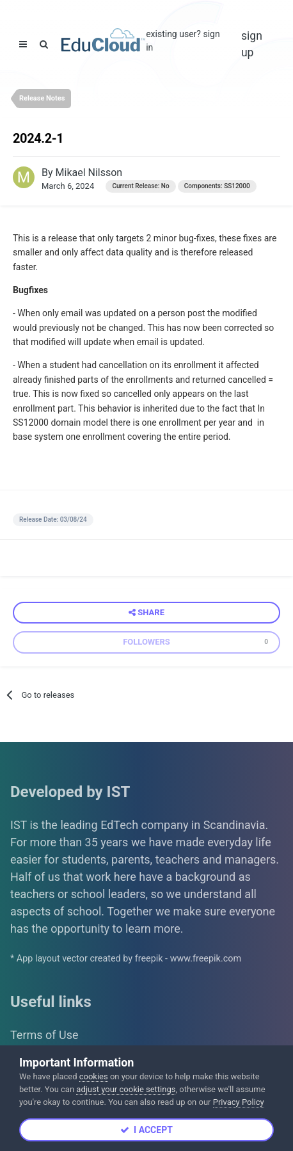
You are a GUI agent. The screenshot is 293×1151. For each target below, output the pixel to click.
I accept (146, 1130)
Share (146, 612)
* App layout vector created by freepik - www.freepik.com (125, 958)
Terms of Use (44, 1035)
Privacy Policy (238, 1102)
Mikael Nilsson (89, 172)
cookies (93, 1076)
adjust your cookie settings (125, 1089)
